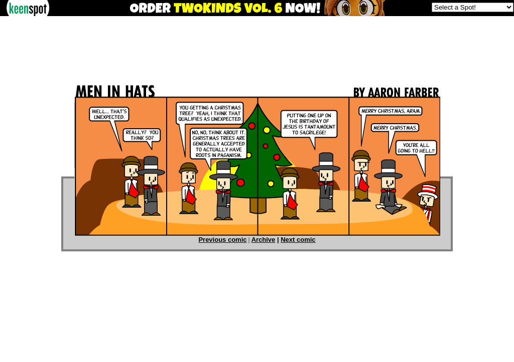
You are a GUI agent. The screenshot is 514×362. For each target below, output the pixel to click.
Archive (263, 239)
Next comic (298, 239)
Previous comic (222, 239)
